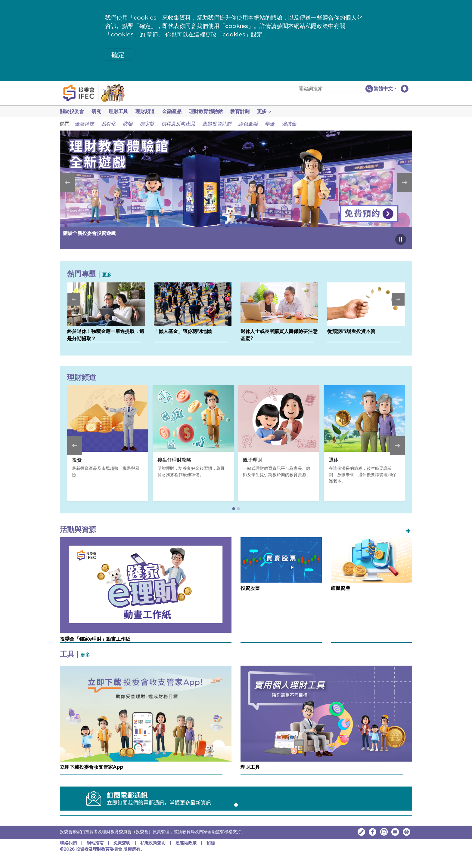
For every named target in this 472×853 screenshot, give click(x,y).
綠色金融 (248, 124)
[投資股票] (281, 559)
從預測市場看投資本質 (351, 331)
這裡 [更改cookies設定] (199, 34)
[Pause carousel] (400, 239)
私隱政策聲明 (153, 842)
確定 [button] (118, 55)
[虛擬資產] (371, 559)
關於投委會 (72, 111)
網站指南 (95, 842)
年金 (270, 124)
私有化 (108, 124)
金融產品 (176, 111)
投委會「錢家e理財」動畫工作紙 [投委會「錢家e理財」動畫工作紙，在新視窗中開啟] (95, 639)
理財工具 (120, 111)
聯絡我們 (68, 842)
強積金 (289, 124)
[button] (385, 88)
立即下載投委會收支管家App (91, 767)
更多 (85, 655)
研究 (97, 111)
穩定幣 (147, 124)
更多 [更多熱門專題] (107, 275)
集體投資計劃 (216, 124)
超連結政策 (186, 842)
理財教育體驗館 (212, 111)
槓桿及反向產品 (178, 124)
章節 (152, 34)
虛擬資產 (340, 588)
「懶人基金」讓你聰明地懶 (183, 331)
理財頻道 (148, 111)
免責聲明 (122, 842)
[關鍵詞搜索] (331, 89)
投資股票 (250, 588)
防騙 (127, 124)
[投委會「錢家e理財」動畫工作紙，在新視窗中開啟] (145, 585)
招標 (210, 842)
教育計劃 (247, 111)
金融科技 (84, 124)
